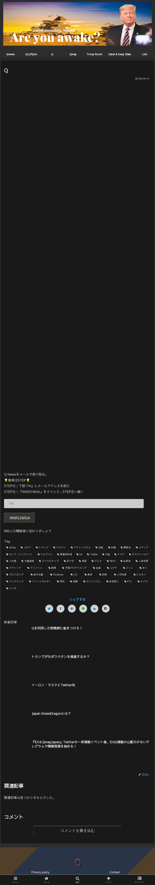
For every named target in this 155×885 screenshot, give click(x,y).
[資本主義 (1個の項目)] (38, 575)
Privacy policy (40, 872)
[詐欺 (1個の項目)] (104, 575)
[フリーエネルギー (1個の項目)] (40, 581)
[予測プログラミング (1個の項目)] (75, 568)
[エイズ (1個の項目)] (77, 588)
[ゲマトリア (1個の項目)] (14, 568)
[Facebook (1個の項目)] (58, 575)
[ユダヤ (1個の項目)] (113, 568)
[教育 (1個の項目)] (90, 575)
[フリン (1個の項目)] (129, 568)
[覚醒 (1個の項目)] (74, 581)
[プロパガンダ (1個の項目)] (16, 575)
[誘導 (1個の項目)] (53, 568)
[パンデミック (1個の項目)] (15, 581)
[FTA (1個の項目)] (129, 581)
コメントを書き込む (77, 830)
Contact (114, 872)
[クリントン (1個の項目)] (35, 568)
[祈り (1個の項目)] (144, 568)
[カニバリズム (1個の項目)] (93, 581)
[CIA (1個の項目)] (75, 575)
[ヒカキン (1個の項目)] (141, 575)
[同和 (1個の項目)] (61, 581)
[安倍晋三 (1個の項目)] (113, 581)
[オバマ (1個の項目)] (143, 581)
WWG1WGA (20, 518)
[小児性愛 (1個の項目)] (121, 575)
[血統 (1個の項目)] (97, 568)
